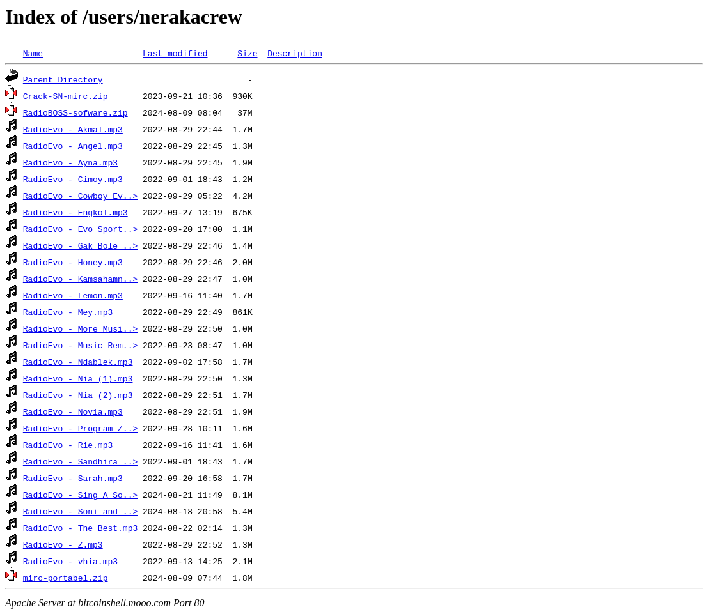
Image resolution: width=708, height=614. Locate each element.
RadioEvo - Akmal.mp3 (73, 129)
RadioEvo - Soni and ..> (80, 511)
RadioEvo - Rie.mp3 (68, 444)
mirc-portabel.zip (65, 577)
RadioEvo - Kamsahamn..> (80, 278)
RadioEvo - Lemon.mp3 (73, 295)
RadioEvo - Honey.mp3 (73, 262)
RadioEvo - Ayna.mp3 (70, 162)
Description (294, 53)
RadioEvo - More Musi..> (80, 328)
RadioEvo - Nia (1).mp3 (78, 378)
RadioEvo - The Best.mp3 (80, 527)
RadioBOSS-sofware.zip (75, 112)
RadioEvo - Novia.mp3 (73, 411)
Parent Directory (63, 79)
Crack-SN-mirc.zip (65, 96)
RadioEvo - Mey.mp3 (68, 312)
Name (33, 53)
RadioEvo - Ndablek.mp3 (78, 361)
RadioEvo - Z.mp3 (63, 544)
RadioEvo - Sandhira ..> (80, 461)
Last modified (175, 53)
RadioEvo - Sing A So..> (80, 494)
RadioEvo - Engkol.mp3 (75, 212)
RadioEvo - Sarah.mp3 (73, 478)
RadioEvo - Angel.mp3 (73, 145)
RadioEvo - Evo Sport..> (80, 228)
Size (247, 53)
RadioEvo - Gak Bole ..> (80, 245)
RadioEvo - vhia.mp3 (70, 561)
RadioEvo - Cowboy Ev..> (80, 195)
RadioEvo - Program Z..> (80, 428)
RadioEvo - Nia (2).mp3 (78, 395)
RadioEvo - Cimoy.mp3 (73, 179)
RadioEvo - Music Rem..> (80, 345)
